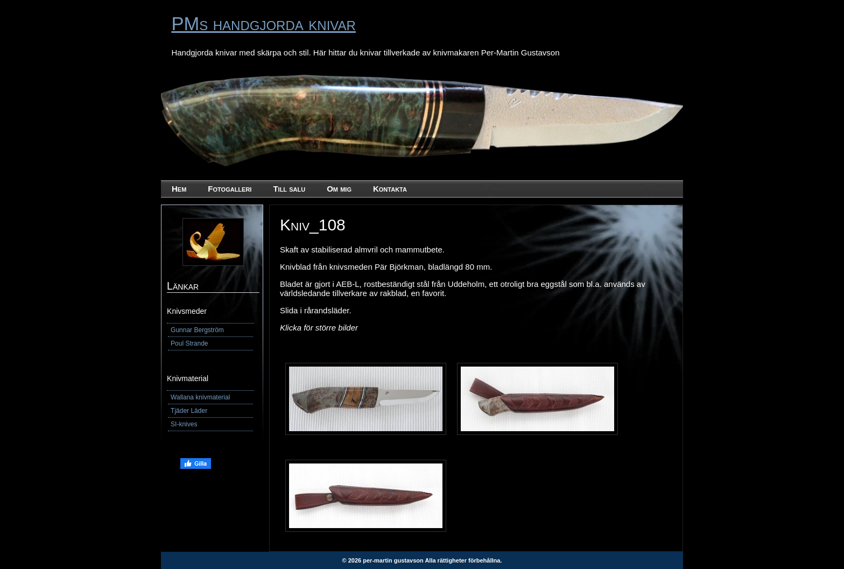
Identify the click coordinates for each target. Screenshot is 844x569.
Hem (179, 188)
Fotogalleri (229, 188)
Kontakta (390, 188)
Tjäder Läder (189, 411)
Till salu (289, 188)
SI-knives (184, 424)
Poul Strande (189, 343)
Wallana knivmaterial (200, 397)
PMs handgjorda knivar (263, 23)
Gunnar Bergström (197, 330)
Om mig (339, 188)
